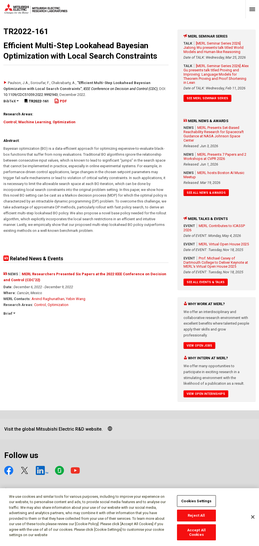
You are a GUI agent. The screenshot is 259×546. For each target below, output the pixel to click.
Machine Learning (34, 122)
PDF (60, 101)
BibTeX (11, 101)
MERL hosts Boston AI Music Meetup (213, 175)
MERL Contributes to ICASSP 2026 (214, 228)
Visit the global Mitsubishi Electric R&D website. (53, 429)
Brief (9, 313)
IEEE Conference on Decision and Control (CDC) (120, 89)
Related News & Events (33, 258)
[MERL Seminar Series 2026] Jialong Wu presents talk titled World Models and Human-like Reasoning (213, 47)
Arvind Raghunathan (48, 299)
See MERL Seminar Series (207, 98)
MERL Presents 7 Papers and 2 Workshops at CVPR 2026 (214, 156)
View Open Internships (206, 394)
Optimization (64, 122)
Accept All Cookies (196, 535)
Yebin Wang (75, 299)
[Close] (253, 520)
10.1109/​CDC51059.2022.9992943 (30, 95)
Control (10, 122)
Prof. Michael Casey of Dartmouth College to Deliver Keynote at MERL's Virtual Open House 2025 (215, 262)
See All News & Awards (206, 193)
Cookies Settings (196, 504)
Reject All (196, 518)
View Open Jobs (199, 345)
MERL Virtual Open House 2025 (224, 244)
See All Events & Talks (206, 282)
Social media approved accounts (44, 490)
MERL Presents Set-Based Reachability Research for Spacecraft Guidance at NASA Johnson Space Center (213, 134)
